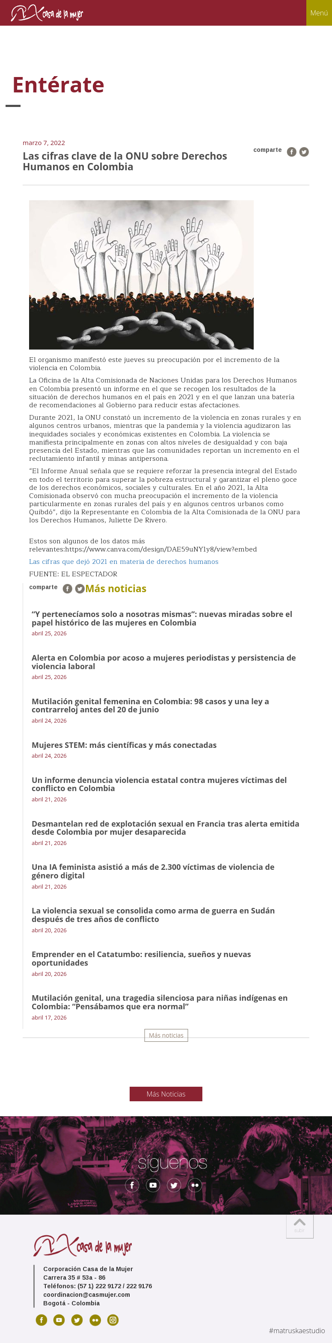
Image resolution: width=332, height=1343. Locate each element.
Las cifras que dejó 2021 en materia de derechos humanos (124, 561)
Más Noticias (166, 1094)
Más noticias (166, 1035)
